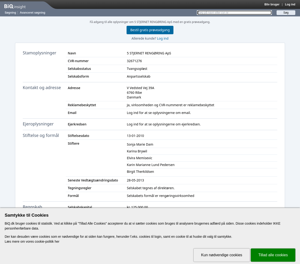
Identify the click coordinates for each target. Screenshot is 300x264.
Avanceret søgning (32, 12)
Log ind (290, 4)
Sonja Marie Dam (140, 144)
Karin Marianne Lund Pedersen (151, 164)
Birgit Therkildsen (140, 171)
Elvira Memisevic (139, 158)
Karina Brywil (137, 151)
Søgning (10, 12)
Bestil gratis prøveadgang (150, 30)
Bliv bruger (271, 4)
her (57, 241)
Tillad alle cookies (273, 255)
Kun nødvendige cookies (221, 255)
